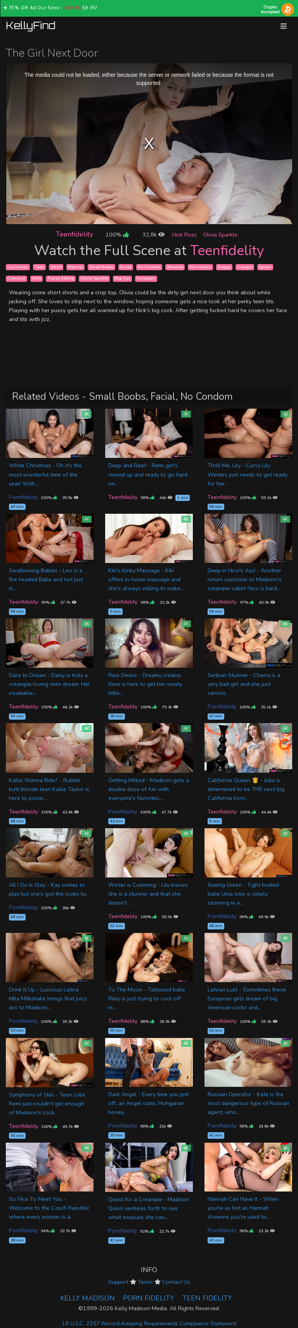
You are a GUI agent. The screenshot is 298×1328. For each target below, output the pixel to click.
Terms (145, 1282)
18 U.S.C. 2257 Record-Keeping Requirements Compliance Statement (149, 1323)
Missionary (200, 267)
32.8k (153, 234)
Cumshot (16, 278)
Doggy (224, 267)
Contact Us (176, 1282)
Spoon (265, 267)
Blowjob (175, 267)
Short (56, 267)
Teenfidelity (74, 234)
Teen (39, 267)
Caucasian (17, 267)
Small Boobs (101, 267)
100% (117, 234)
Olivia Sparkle (220, 234)
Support (118, 1282)
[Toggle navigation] (283, 26)
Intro (36, 278)
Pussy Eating (61, 278)
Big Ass (122, 278)
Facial (125, 267)
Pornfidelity (23, 497)
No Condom (149, 267)
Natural (75, 267)
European (146, 278)
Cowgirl (245, 267)
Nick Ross (184, 234)
